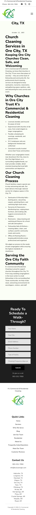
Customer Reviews (18, 453)
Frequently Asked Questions (18, 446)
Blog (18, 432)
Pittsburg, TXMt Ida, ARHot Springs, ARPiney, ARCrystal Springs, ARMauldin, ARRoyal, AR (18, 495)
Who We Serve (18, 429)
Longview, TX (18, 477)
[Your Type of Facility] (18, 355)
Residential (18, 439)
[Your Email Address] (18, 342)
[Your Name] (18, 329)
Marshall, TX (18, 479)
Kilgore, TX (18, 481)
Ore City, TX (18, 484)
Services (18, 425)
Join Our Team (18, 436)
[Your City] (18, 335)
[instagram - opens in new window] (29, 4)
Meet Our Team (18, 449)
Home (18, 422)
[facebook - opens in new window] (22, 4)
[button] (8, 14)
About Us (18, 442)
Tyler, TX (18, 486)
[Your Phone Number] (18, 348)
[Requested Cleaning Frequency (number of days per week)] (18, 361)
